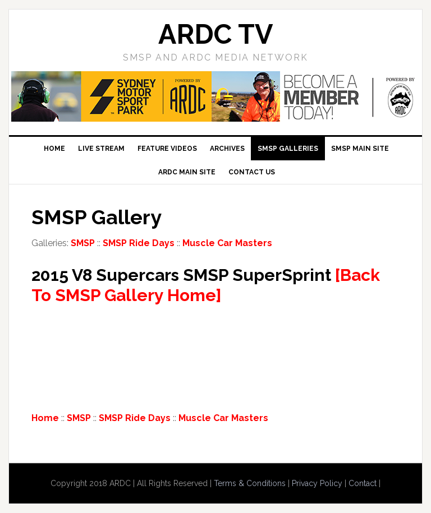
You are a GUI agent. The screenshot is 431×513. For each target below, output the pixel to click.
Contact (363, 483)
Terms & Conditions (250, 483)
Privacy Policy (317, 483)
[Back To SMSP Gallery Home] (205, 285)
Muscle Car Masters (227, 243)
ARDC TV (215, 34)
